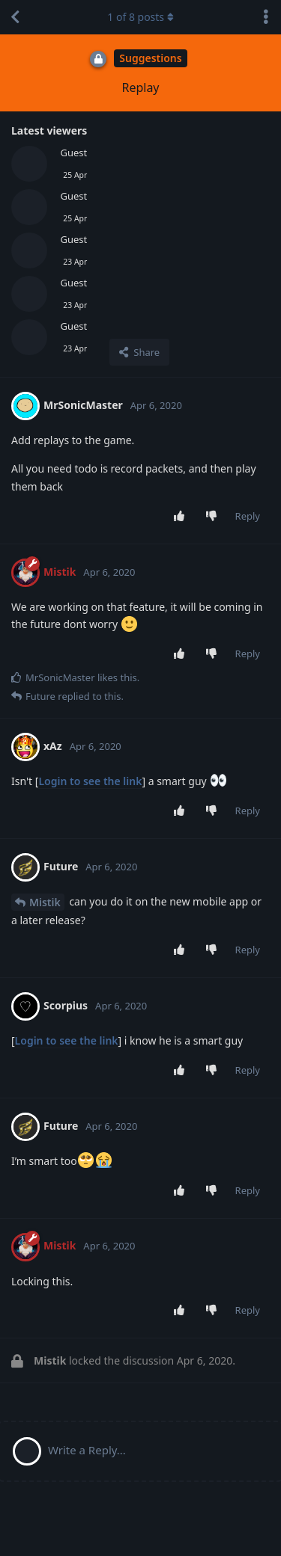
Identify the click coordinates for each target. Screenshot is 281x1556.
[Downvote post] (214, 516)
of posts (140, 17)
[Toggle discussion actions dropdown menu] (266, 17)
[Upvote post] (182, 516)
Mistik (45, 902)
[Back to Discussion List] (15, 17)
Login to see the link (90, 781)
